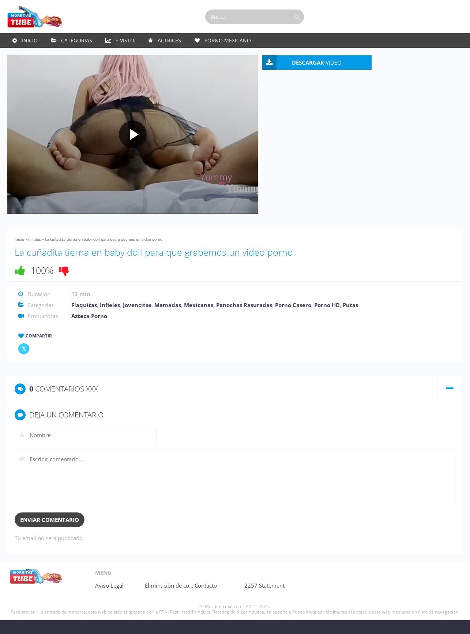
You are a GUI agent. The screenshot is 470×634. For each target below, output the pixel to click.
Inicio (30, 43)
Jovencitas (137, 318)
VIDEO (408, 65)
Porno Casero (293, 318)
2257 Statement (336, 599)
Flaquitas (84, 318)
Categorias (76, 43)
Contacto (253, 599)
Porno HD (327, 318)
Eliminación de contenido (200, 599)
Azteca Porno (89, 329)
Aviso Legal (109, 599)
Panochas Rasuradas (244, 318)
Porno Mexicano (227, 43)
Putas (350, 318)
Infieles (34, 253)
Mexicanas (198, 318)
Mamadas (167, 318)
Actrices (169, 43)
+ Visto (125, 43)
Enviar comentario (49, 533)
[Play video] (177, 143)
